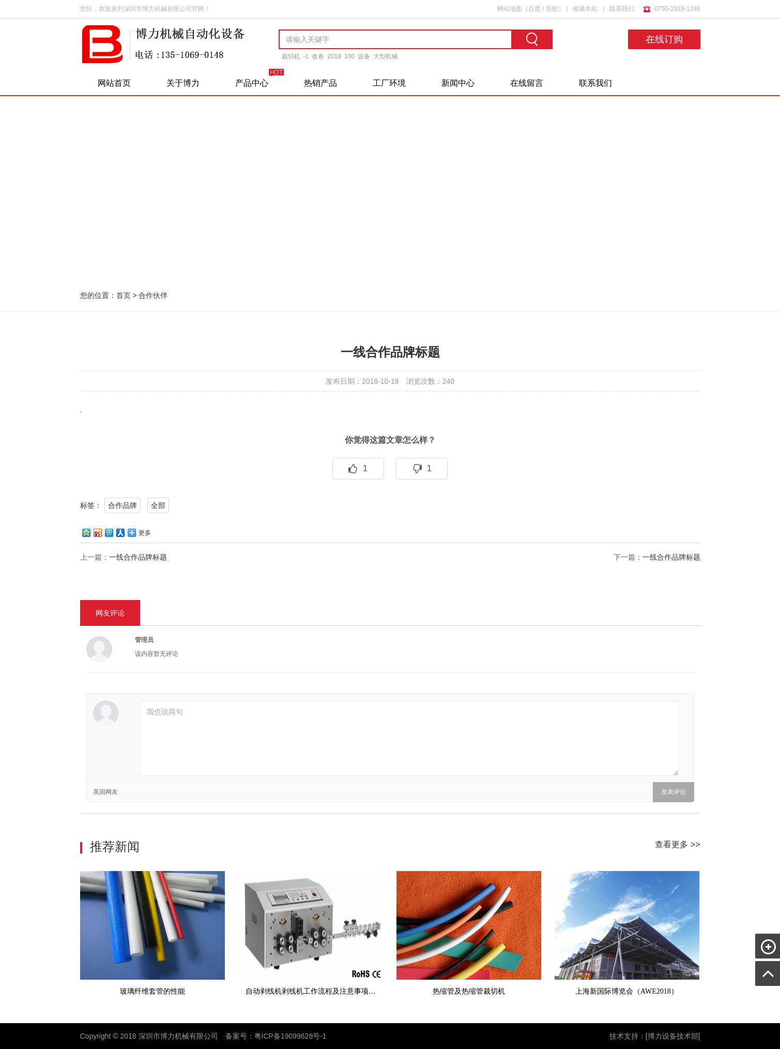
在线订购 (664, 39)
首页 (123, 295)
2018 (334, 56)
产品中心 (251, 83)
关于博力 (183, 83)
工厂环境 (389, 83)
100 (349, 56)
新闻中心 (458, 83)
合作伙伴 (153, 295)
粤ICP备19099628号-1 (290, 1036)
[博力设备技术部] (673, 1036)
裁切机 (291, 56)
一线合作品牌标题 (138, 557)
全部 (158, 505)
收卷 (318, 56)
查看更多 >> (677, 844)
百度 (534, 8)
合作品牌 (122, 505)
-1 (306, 56)
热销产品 (320, 83)
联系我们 (621, 8)
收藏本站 (585, 8)
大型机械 (385, 56)
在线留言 (526, 83)
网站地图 (509, 8)
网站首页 (114, 83)
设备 (364, 56)
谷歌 (552, 8)
